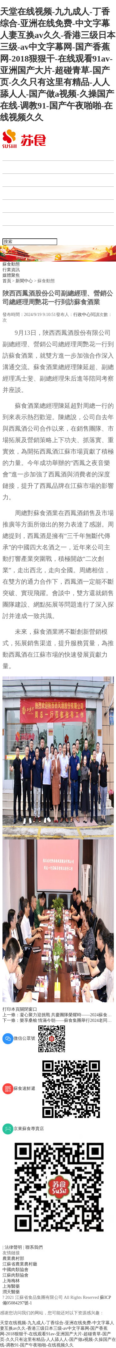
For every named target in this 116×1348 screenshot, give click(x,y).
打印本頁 (11, 1009)
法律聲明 (14, 1247)
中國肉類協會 (15, 1269)
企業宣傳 (15, 219)
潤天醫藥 (11, 1292)
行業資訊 (11, 269)
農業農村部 (13, 1258)
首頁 (10, 154)
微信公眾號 (34, 1038)
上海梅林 (11, 1280)
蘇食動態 (11, 264)
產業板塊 (15, 193)
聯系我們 (15, 232)
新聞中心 (15, 180)
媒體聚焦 (11, 275)
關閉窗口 (28, 1009)
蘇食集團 (15, 167)
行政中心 (82, 314)
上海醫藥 (11, 1286)
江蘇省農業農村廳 (19, 1264)
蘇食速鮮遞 (54, 1088)
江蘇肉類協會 (15, 1275)
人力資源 (15, 206)
